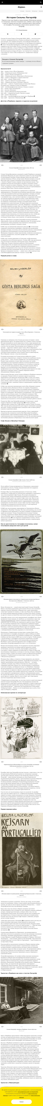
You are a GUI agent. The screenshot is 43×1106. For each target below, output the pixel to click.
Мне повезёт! (41, 7)
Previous (3, 165)
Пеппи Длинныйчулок (8, 620)
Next (40, 165)
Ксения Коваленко (23, 30)
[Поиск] (40, 2)
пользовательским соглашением (28, 1091)
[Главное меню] (2, 2)
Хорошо (22, 1101)
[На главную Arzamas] (21, 2)
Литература (34, 11)
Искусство (28, 11)
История (22, 11)
